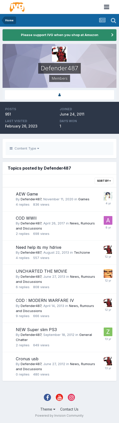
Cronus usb (27, 358)
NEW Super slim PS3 (36, 329)
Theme (47, 409)
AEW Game (27, 194)
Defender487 (31, 199)
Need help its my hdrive (38, 247)
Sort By (104, 180)
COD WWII (26, 218)
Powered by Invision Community (59, 415)
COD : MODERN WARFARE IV (45, 300)
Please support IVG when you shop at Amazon (59, 35)
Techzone (82, 252)
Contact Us (69, 409)
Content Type (24, 148)
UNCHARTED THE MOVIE (41, 271)
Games (83, 199)
